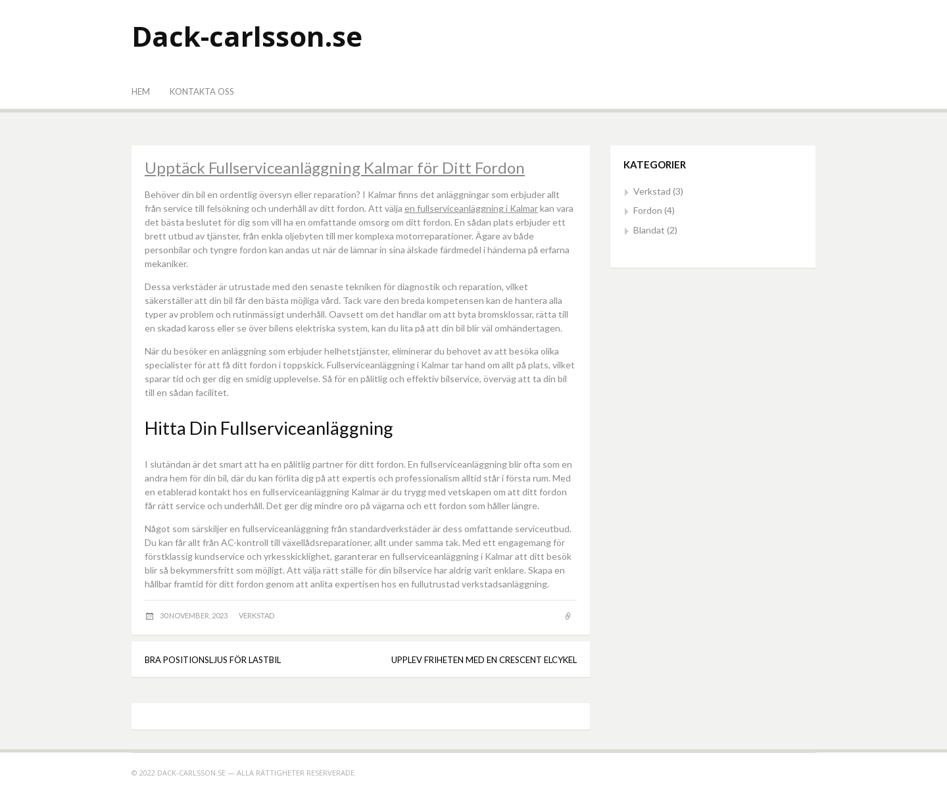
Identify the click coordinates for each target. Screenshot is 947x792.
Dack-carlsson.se (247, 36)
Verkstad (256, 615)
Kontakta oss (202, 91)
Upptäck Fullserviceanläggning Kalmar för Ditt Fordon (335, 167)
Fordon (647, 210)
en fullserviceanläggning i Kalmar (471, 208)
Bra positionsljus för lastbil (213, 660)
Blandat (649, 229)
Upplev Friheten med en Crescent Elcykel (484, 660)
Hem (141, 91)
